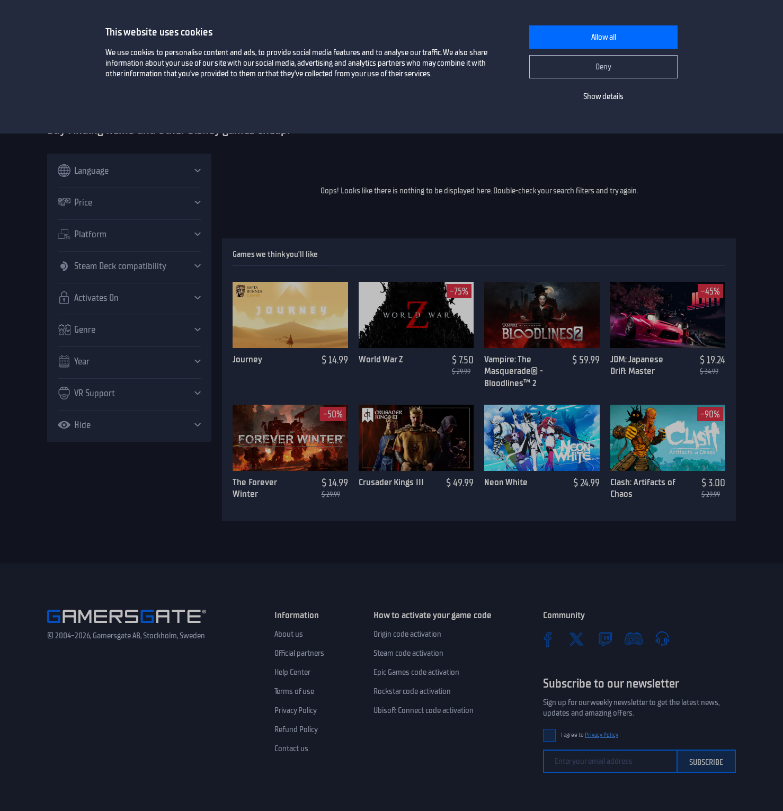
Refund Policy (296, 729)
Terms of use (294, 691)
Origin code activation (407, 634)
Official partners (299, 653)
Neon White (506, 482)
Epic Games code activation (416, 672)
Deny (603, 66)
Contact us (291, 748)
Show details (603, 96)
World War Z (381, 359)
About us (288, 634)
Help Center (292, 672)
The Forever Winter (255, 488)
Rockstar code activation (412, 691)
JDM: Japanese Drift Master (636, 365)
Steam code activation (408, 653)
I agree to (589, 735)
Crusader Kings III (391, 482)
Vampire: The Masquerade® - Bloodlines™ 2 (513, 371)
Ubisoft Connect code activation (423, 710)
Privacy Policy (295, 710)
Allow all (603, 37)
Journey (247, 359)
